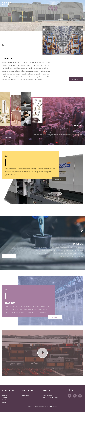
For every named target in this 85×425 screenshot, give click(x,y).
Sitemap (4, 415)
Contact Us (5, 413)
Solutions (52, 4)
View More (76, 92)
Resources (4, 410)
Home (38, 4)
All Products (25, 408)
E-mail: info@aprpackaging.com (50, 410)
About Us (4, 408)
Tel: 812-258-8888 (46, 408)
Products (74, 4)
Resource (81, 4)
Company (44, 4)
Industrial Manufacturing (63, 4)
